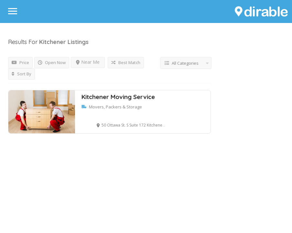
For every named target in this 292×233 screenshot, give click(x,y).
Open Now (52, 62)
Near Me (88, 62)
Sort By (21, 74)
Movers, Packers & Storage (115, 107)
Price (20, 62)
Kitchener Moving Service (118, 97)
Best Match (125, 62)
